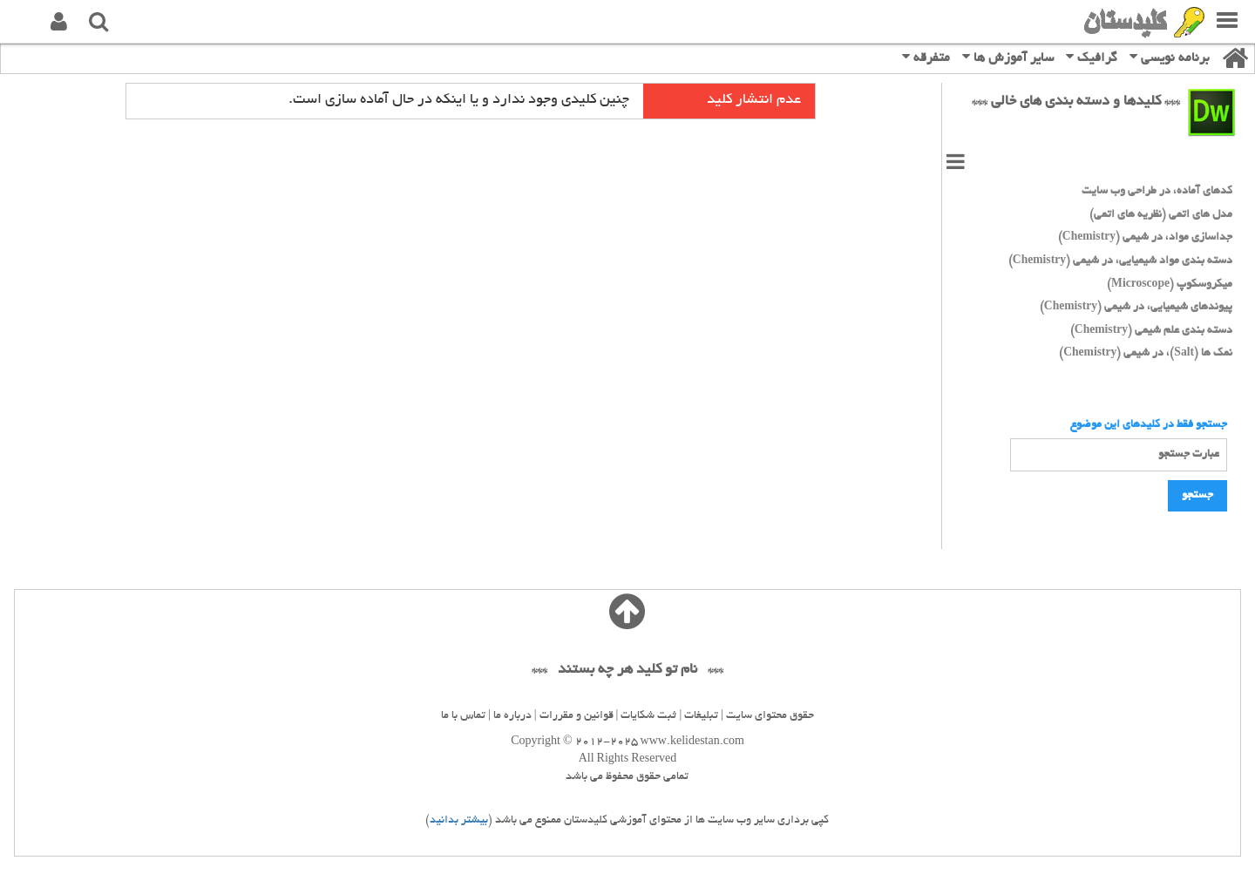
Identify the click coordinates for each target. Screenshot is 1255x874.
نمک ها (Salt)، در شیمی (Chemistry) (1145, 354)
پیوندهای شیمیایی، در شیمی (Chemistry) (1136, 307)
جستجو (1197, 496)
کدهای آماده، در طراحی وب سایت (1157, 192)
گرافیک (1091, 57)
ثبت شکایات (648, 716)
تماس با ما (463, 716)
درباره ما (512, 716)
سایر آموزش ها (1008, 57)
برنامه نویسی (1170, 57)
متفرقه (926, 57)
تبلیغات (701, 716)
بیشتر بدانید (459, 821)
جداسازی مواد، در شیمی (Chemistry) (1145, 238)
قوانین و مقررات (576, 716)
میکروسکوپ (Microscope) (1169, 285)
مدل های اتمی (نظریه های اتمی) (1160, 215)
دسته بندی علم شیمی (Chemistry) (1151, 331)
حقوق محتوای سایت (770, 716)
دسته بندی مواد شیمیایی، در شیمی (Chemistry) (1120, 261)
